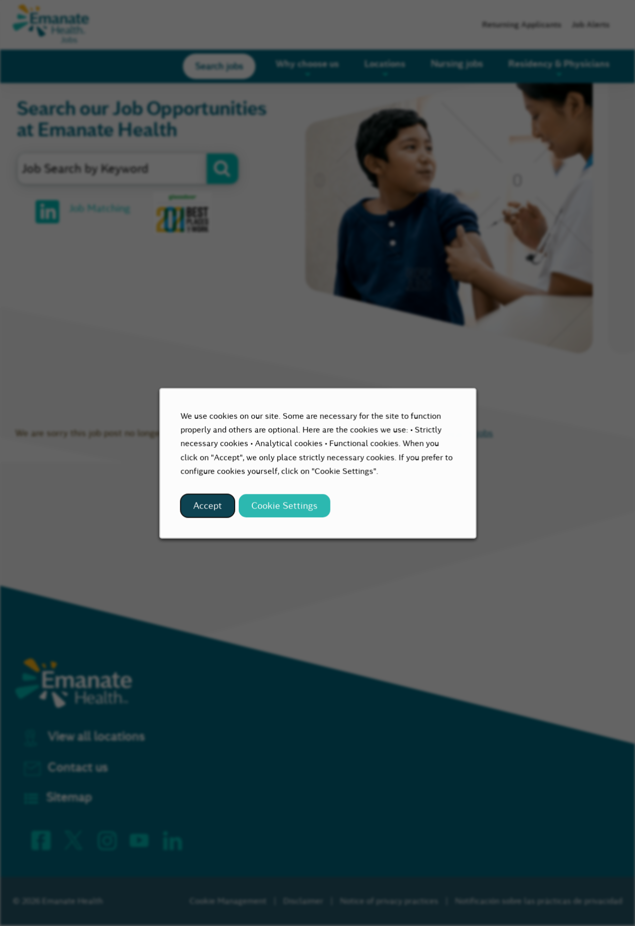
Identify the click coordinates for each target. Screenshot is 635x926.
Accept (213, 511)
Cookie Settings (285, 511)
